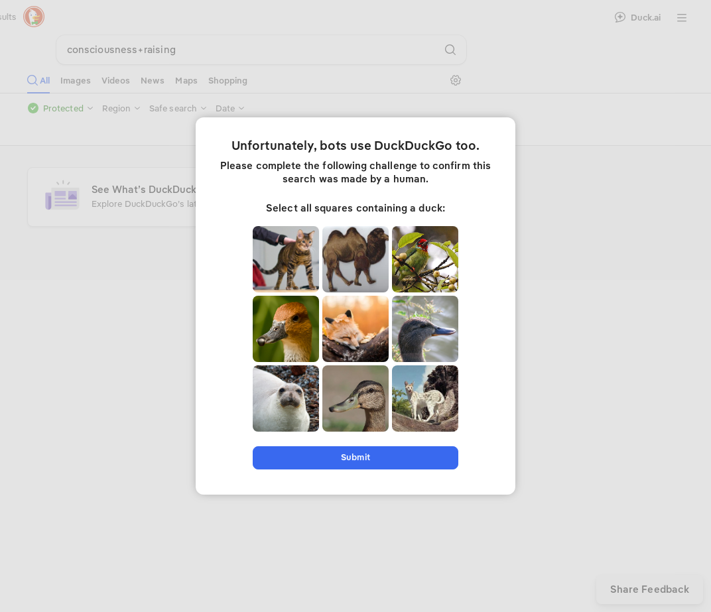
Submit (355, 457)
